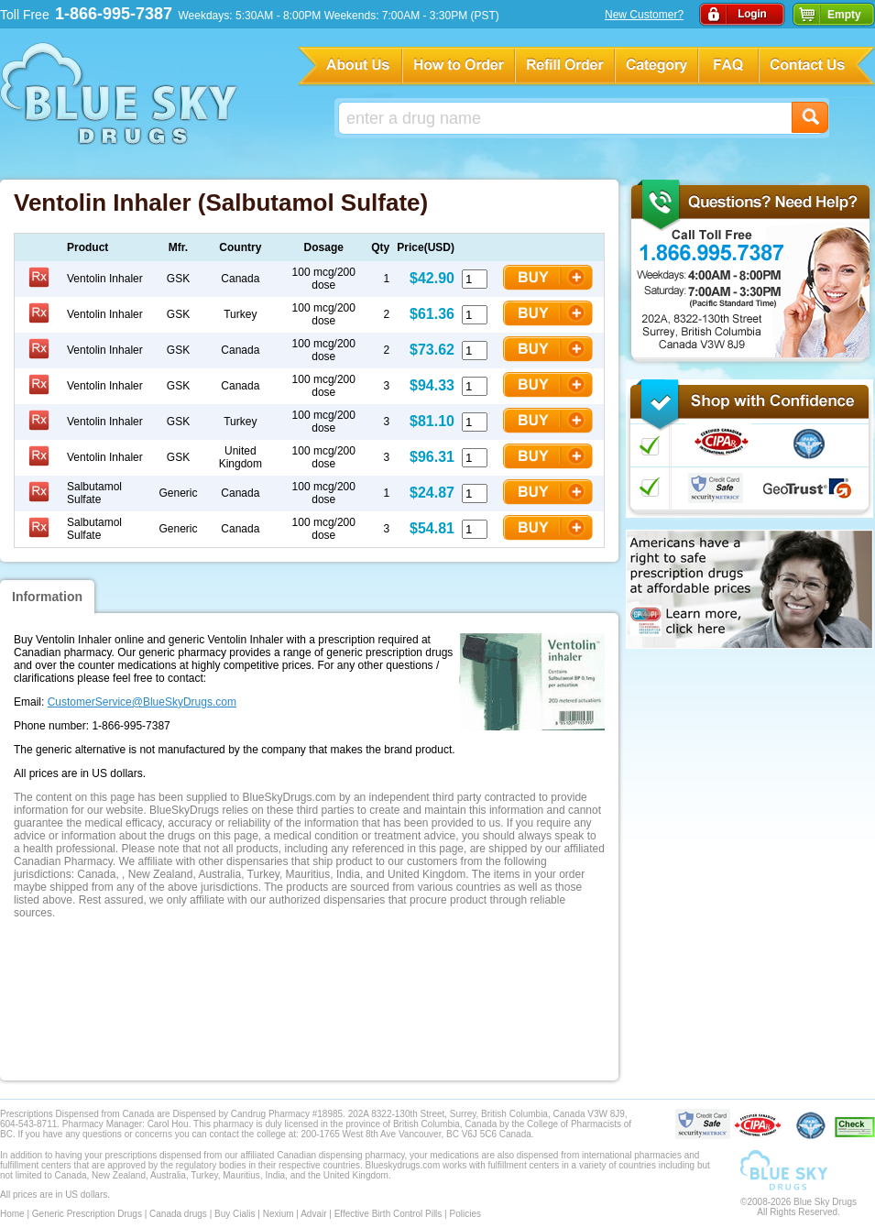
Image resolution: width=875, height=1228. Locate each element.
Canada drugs (178, 1214)
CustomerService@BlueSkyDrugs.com (142, 702)
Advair (313, 1214)
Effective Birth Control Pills (388, 1214)
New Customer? (644, 14)
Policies (464, 1214)
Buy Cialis (234, 1214)
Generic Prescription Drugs (87, 1214)
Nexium (278, 1214)
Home (12, 1214)
